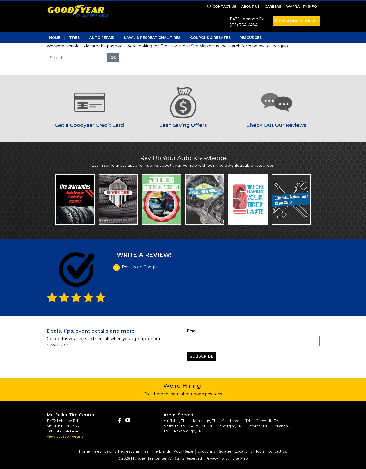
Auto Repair (101, 37)
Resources (250, 37)
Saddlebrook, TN (236, 421)
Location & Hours (297, 21)
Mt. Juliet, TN (174, 421)
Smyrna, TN (257, 426)
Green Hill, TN (267, 421)
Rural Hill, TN (201, 426)
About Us (250, 6)
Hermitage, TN (204, 421)
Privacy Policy (217, 458)
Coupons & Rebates (210, 37)
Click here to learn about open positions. (183, 394)
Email (193, 331)
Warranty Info (301, 6)
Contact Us (224, 6)
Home (54, 37)
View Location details (65, 436)
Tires (74, 37)
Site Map (199, 46)
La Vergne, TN (230, 426)
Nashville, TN (174, 426)
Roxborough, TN (188, 431)
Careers (273, 6)
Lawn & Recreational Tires (152, 37)
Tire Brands (161, 451)
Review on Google (140, 267)
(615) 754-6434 (243, 25)
